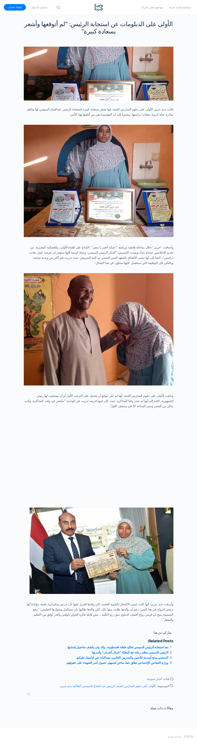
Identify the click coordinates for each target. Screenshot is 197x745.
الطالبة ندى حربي (70, 686)
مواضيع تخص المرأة (152, 7)
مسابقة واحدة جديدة (180, 7)
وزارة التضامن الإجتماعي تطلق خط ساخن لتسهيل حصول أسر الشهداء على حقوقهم (117, 663)
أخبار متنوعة (154, 679)
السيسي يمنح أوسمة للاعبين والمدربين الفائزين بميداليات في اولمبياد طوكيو (122, 657)
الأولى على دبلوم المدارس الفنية (136, 686)
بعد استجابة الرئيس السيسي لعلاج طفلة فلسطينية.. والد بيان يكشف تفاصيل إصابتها (118, 647)
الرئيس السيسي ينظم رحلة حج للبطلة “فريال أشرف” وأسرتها (130, 652)
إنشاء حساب (15, 7)
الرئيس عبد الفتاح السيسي (99, 686)
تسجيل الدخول (39, 7)
